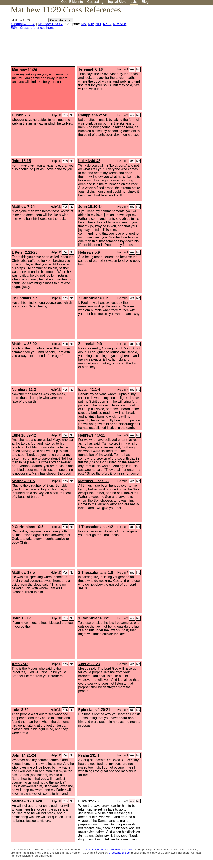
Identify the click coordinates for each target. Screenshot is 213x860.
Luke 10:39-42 (24, 435)
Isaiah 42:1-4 (89, 389)
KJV (91, 24)
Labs (134, 2)
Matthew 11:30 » (50, 24)
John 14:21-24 (24, 755)
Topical (117, 2)
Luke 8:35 (20, 710)
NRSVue (119, 24)
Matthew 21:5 (23, 481)
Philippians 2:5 (24, 298)
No (138, 69)
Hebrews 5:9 (89, 252)
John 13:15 (21, 161)
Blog (145, 2)
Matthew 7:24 (23, 207)
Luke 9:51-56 (89, 801)
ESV (14, 28)
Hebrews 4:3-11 (91, 435)
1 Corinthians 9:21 (94, 618)
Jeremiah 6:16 (90, 69)
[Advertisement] (171, 37)
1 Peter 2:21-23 (24, 252)
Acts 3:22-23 (89, 664)
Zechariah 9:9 (90, 344)
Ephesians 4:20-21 (94, 710)
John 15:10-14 (90, 207)
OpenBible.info (72, 2)
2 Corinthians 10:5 (27, 527)
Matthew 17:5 (23, 572)
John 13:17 (21, 618)
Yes (131, 69)
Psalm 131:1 (88, 755)
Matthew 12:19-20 (27, 801)
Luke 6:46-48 (89, 161)
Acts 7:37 (20, 664)
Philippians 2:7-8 (92, 115)
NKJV (107, 24)
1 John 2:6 (21, 115)
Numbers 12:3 (24, 389)
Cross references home (37, 28)
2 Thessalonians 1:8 (95, 572)
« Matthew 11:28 (23, 24)
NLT (98, 24)
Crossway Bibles (119, 852)
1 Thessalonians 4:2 (95, 527)
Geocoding (95, 2)
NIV (83, 24)
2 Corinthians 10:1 (94, 298)
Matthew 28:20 (24, 344)
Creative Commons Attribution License (108, 849)
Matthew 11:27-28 (93, 481)
